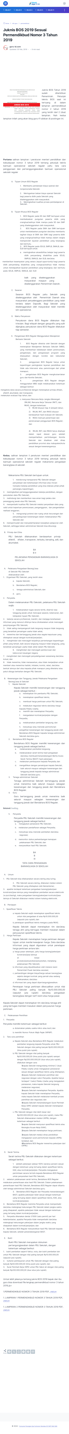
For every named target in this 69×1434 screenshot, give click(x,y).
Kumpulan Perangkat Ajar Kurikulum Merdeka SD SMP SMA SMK (38, 1429)
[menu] (5, 3)
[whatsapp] (19, 1355)
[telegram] (23, 1355)
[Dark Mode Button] (64, 3)
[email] (33, 1355)
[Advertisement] (34, 70)
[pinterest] (28, 1355)
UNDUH (54, 1295)
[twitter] (14, 1355)
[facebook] (9, 1355)
